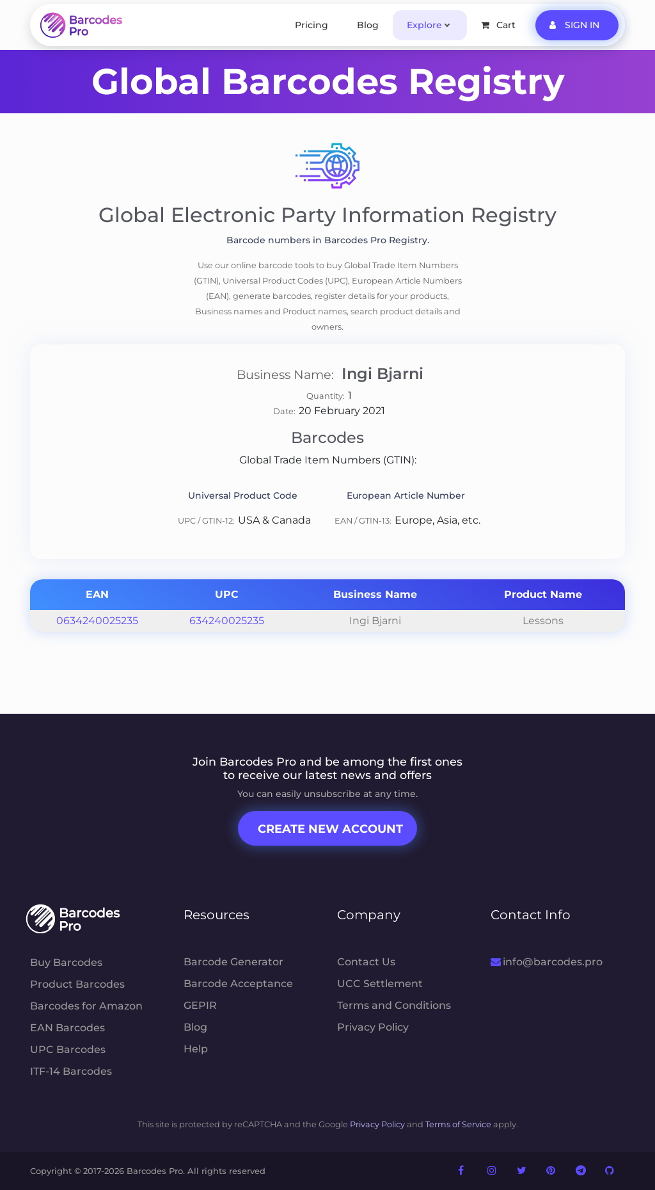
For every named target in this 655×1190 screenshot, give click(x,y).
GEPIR (200, 1005)
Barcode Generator (233, 962)
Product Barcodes (77, 984)
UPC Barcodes (68, 1049)
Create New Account (330, 829)
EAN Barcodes (67, 1028)
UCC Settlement (380, 983)
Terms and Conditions (394, 1005)
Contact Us (366, 962)
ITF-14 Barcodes (71, 1071)
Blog (368, 25)
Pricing (311, 25)
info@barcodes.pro (547, 962)
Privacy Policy (373, 1027)
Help (196, 1049)
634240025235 (226, 621)
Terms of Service (458, 1124)
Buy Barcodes (66, 962)
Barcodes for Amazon (86, 1006)
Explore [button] (424, 25)
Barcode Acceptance (238, 983)
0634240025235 (97, 621)
